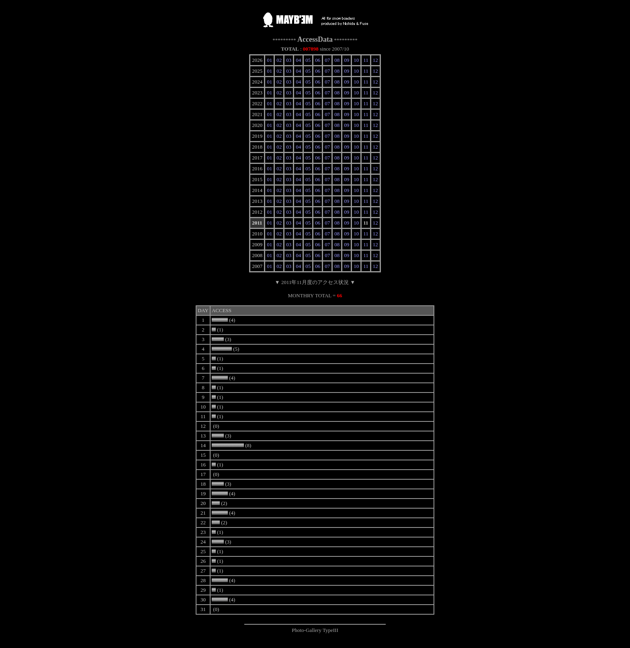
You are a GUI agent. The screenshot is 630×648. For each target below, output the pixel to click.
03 (288, 60)
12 (375, 60)
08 (337, 60)
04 (298, 60)
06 (317, 60)
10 (356, 60)
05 (308, 60)
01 (269, 60)
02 (279, 60)
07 (327, 60)
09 (346, 60)
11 (365, 60)
